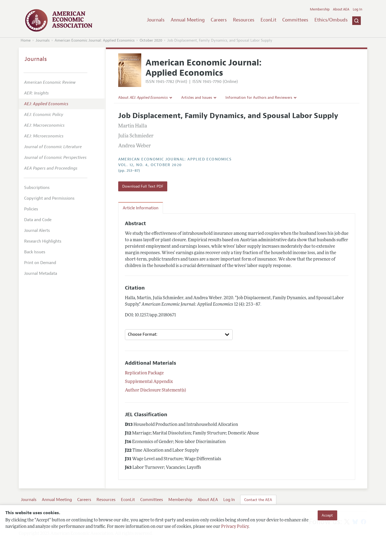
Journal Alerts (37, 230)
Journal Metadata (40, 273)
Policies (31, 209)
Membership (320, 9)
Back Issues (34, 252)
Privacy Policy (234, 527)
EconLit (268, 20)
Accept (327, 515)
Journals (156, 20)
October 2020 (151, 40)
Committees (295, 20)
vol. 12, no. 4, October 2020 (150, 165)
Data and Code (37, 219)
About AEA (341, 9)
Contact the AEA (258, 499)
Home (26, 40)
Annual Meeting (188, 20)
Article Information (140, 208)
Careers (219, 20)
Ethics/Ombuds (331, 20)
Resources (243, 20)
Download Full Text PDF (142, 186)
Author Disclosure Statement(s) (155, 390)
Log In (357, 9)
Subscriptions (37, 187)
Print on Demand (40, 262)
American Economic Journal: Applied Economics (95, 40)
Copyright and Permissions (49, 198)
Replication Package (144, 373)
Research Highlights (42, 241)
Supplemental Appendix (149, 382)
